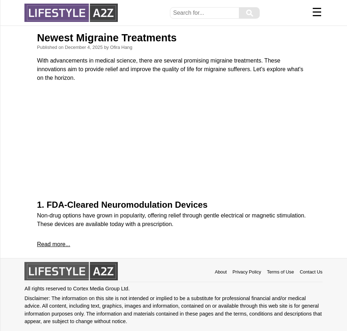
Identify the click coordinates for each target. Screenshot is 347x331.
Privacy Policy (246, 272)
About (221, 272)
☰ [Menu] (317, 12)
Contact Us (311, 272)
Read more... (53, 244)
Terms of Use (280, 272)
